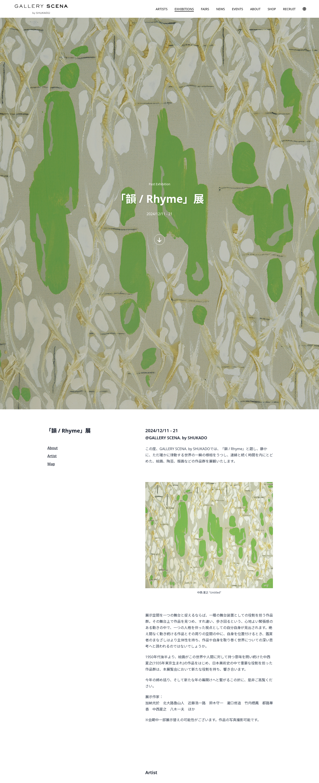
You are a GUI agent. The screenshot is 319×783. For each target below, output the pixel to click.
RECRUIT (289, 9)
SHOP (272, 9)
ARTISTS (161, 9)
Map (51, 463)
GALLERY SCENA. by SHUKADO (41, 9)
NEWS (220, 9)
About (52, 447)
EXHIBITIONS (184, 9)
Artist (52, 455)
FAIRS (205, 9)
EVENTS (237, 9)
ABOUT (255, 9)
